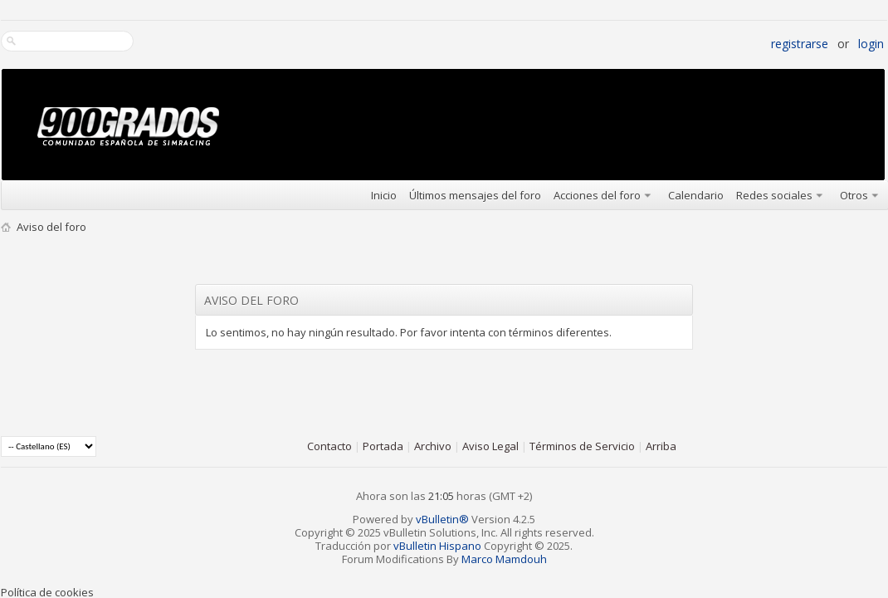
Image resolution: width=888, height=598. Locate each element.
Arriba (661, 446)
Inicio (384, 195)
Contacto (329, 446)
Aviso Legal (490, 446)
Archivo (432, 446)
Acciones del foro (597, 195)
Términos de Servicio (582, 446)
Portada (383, 446)
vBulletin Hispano (437, 545)
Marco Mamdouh (504, 558)
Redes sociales (774, 195)
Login (871, 43)
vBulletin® (442, 519)
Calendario (696, 195)
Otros (854, 195)
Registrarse (799, 43)
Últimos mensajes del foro (475, 195)
